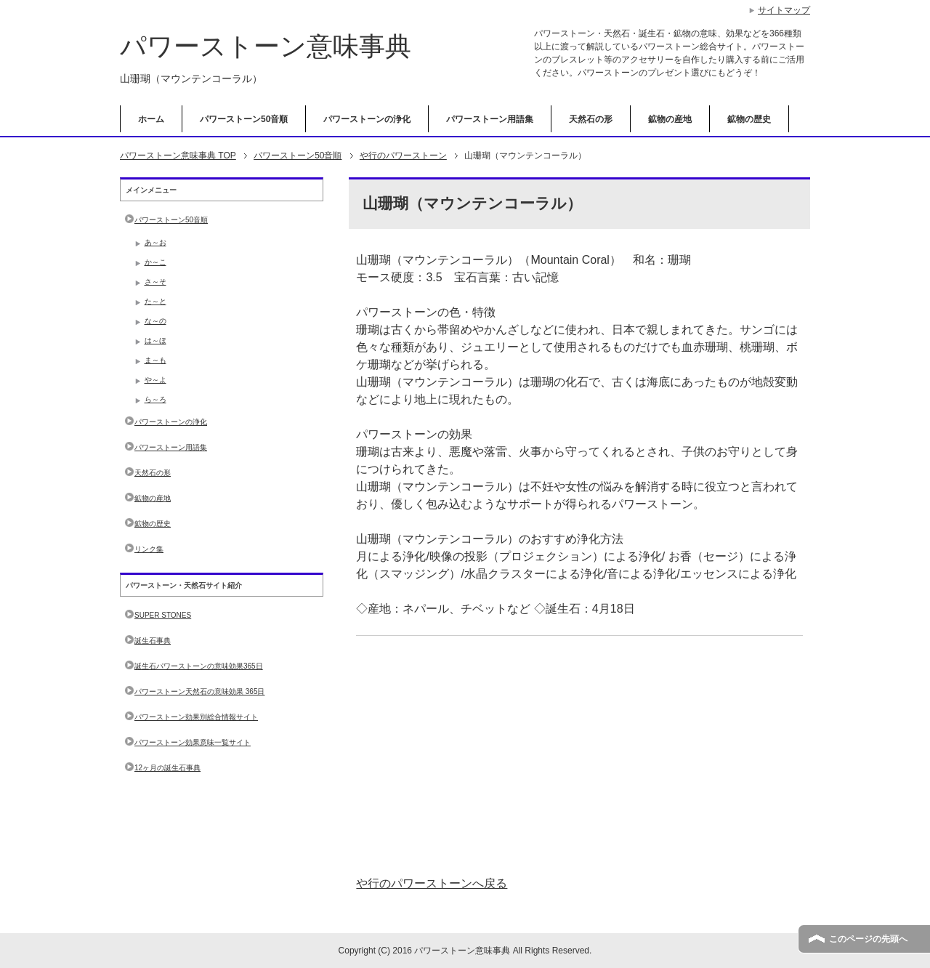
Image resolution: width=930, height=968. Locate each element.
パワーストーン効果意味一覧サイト (192, 742)
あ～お (155, 242)
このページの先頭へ (868, 939)
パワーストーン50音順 (244, 119)
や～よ (155, 380)
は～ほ (155, 340)
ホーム (151, 119)
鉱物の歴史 (749, 119)
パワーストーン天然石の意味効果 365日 (199, 691)
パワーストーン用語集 (489, 119)
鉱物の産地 (670, 119)
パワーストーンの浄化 (367, 119)
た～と (155, 301)
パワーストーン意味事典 (265, 46)
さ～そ (155, 282)
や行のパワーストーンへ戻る (431, 883)
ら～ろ (155, 399)
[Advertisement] (579, 756)
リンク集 (148, 549)
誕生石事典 (152, 641)
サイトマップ (784, 10)
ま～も (155, 360)
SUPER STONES (162, 615)
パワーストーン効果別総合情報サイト (196, 717)
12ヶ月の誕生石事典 (167, 768)
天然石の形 (590, 119)
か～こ (155, 262)
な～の (155, 321)
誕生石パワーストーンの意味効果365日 (198, 666)
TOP (178, 155)
